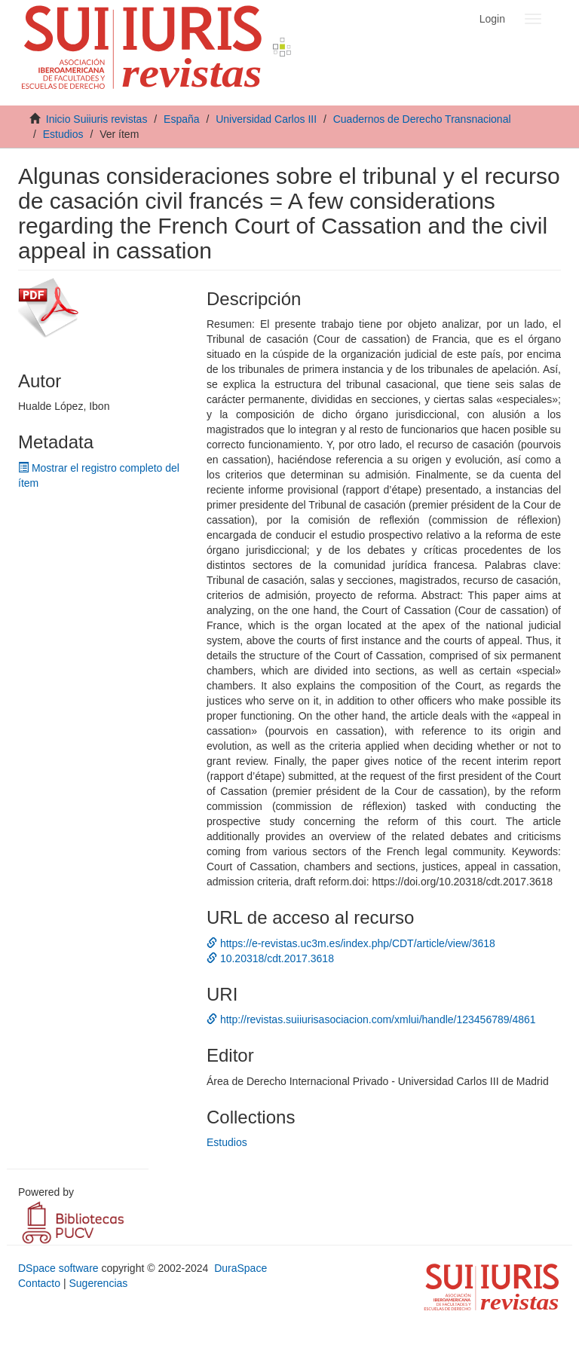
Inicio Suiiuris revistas (97, 119)
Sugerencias (98, 1283)
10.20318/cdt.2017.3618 (270, 958)
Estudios (63, 134)
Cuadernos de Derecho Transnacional (422, 119)
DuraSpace (240, 1268)
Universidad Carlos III (266, 119)
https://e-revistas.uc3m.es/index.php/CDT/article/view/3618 (351, 943)
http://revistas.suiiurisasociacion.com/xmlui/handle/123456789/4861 (371, 1019)
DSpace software (58, 1268)
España (181, 119)
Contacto (39, 1283)
